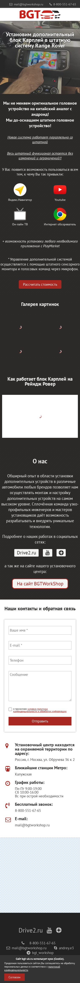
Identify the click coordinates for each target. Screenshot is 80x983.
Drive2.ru (26, 553)
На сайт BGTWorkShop (40, 583)
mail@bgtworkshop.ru (26, 4)
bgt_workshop (40, 952)
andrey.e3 (64, 948)
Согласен (14, 977)
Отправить (40, 721)
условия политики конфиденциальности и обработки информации (40, 710)
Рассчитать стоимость (40, 284)
